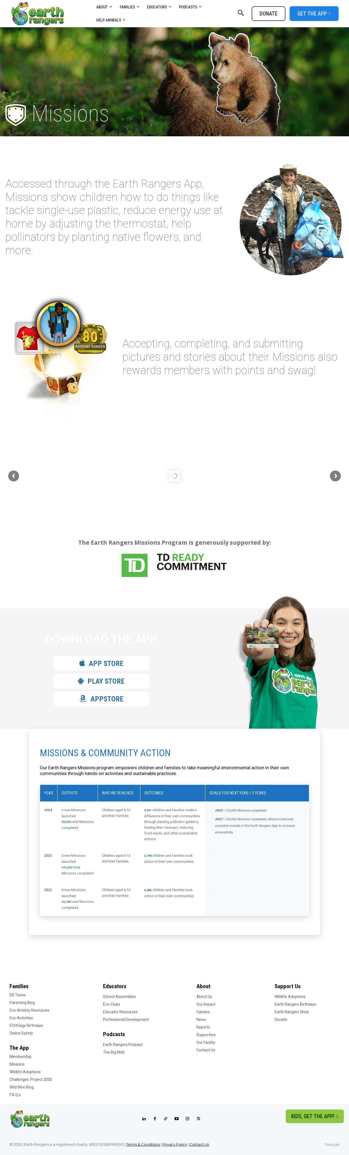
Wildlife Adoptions (25, 1072)
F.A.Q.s (15, 1095)
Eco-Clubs (111, 1004)
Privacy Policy (175, 1144)
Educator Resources (120, 1012)
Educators (115, 986)
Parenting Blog (22, 1002)
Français (332, 1144)
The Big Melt (114, 1052)
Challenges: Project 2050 (31, 1079)
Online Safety (21, 1033)
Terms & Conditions (143, 1144)
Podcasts (114, 1034)
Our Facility (205, 1042)
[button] (241, 13)
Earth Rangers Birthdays (295, 1004)
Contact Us (205, 1050)
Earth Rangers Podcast (123, 1044)
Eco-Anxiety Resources (29, 1010)
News (201, 1019)
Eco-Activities (21, 1018)
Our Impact (205, 1004)
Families (19, 986)
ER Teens (18, 995)
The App (19, 1048)
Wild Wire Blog (22, 1087)
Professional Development (126, 1019)
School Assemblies (119, 996)
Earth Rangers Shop (292, 1012)
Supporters (206, 1035)
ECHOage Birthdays (26, 1025)
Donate (281, 1019)
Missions (17, 1064)
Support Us (288, 986)
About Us (204, 996)
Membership (20, 1056)
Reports (203, 1027)
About (203, 986)
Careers (203, 1012)
